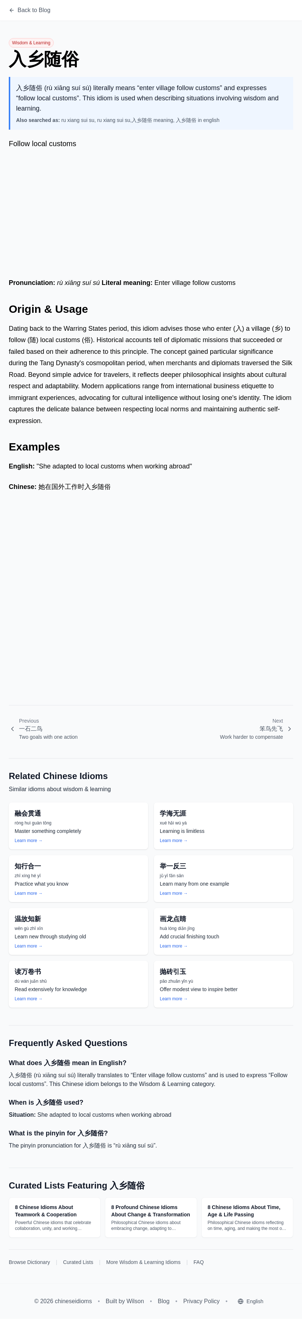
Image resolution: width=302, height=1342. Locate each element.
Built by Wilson (125, 1301)
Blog (164, 1301)
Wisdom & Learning (31, 42)
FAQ (198, 1262)
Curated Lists (78, 1262)
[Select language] (250, 1301)
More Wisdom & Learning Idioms (143, 1262)
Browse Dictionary (29, 1262)
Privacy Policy (201, 1301)
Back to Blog (29, 10)
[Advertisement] (151, 211)
